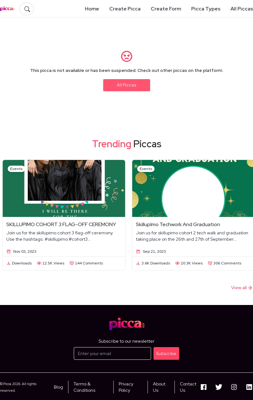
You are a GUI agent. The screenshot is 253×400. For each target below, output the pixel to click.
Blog (58, 387)
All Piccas (126, 85)
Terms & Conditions (84, 387)
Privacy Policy (126, 387)
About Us (159, 387)
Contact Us (188, 387)
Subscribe (166, 353)
